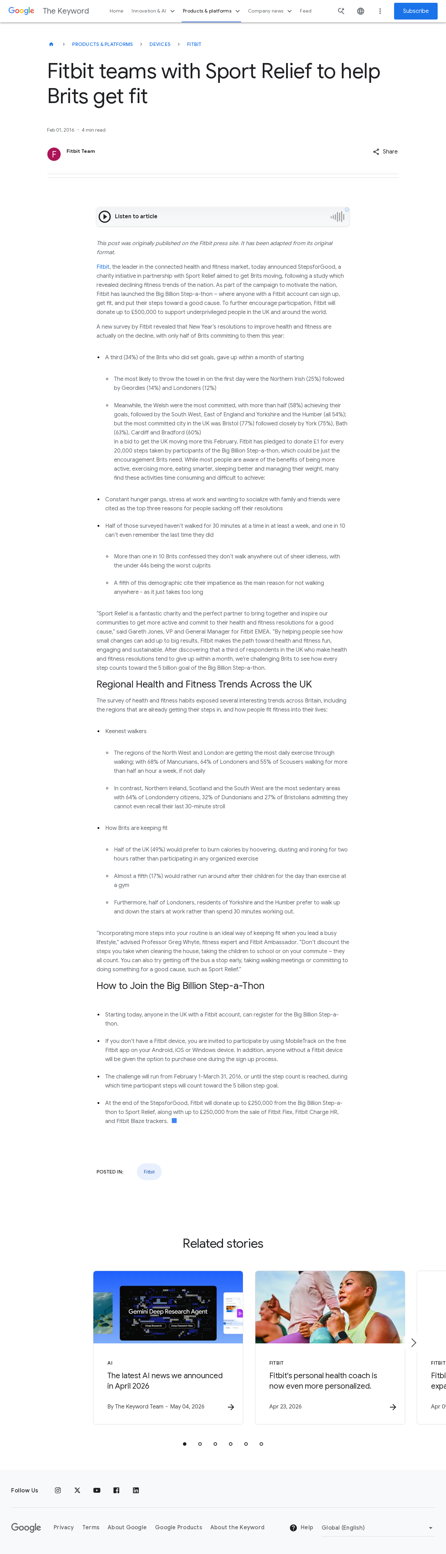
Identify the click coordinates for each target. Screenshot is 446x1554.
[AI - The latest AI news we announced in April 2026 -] (132, 1348)
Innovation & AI (154, 11)
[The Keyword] (51, 44)
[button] (385, 151)
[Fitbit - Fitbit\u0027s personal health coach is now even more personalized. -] (314, 1348)
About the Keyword (237, 1527)
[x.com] (77, 1490)
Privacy (64, 1527)
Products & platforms (212, 11)
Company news (271, 11)
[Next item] (413, 1343)
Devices (159, 44)
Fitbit (194, 44)
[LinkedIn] (136, 1490)
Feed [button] (306, 11)
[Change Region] (378, 1528)
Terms (90, 1527)
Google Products (178, 1527)
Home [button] (116, 11)
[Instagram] (57, 1490)
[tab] (184, 1444)
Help (301, 1528)
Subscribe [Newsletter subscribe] (416, 11)
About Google (127, 1527)
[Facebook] (116, 1490)
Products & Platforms (102, 44)
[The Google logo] (26, 1528)
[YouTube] (97, 1490)
